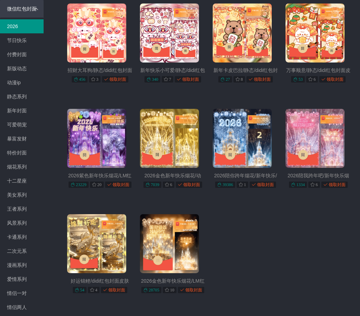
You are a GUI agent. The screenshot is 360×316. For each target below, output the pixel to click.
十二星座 (17, 181)
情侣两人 (17, 307)
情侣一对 (17, 293)
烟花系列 (17, 167)
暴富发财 (17, 138)
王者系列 (17, 209)
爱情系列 (17, 279)
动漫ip (14, 82)
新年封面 (17, 110)
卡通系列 (17, 237)
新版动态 (17, 68)
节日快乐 (17, 40)
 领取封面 (115, 79)
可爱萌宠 (17, 124)
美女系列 (17, 195)
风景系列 (17, 223)
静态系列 (17, 96)
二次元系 (17, 251)
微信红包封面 (22, 9)
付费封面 (17, 54)
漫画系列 (17, 265)
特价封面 (17, 153)
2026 (12, 26)
